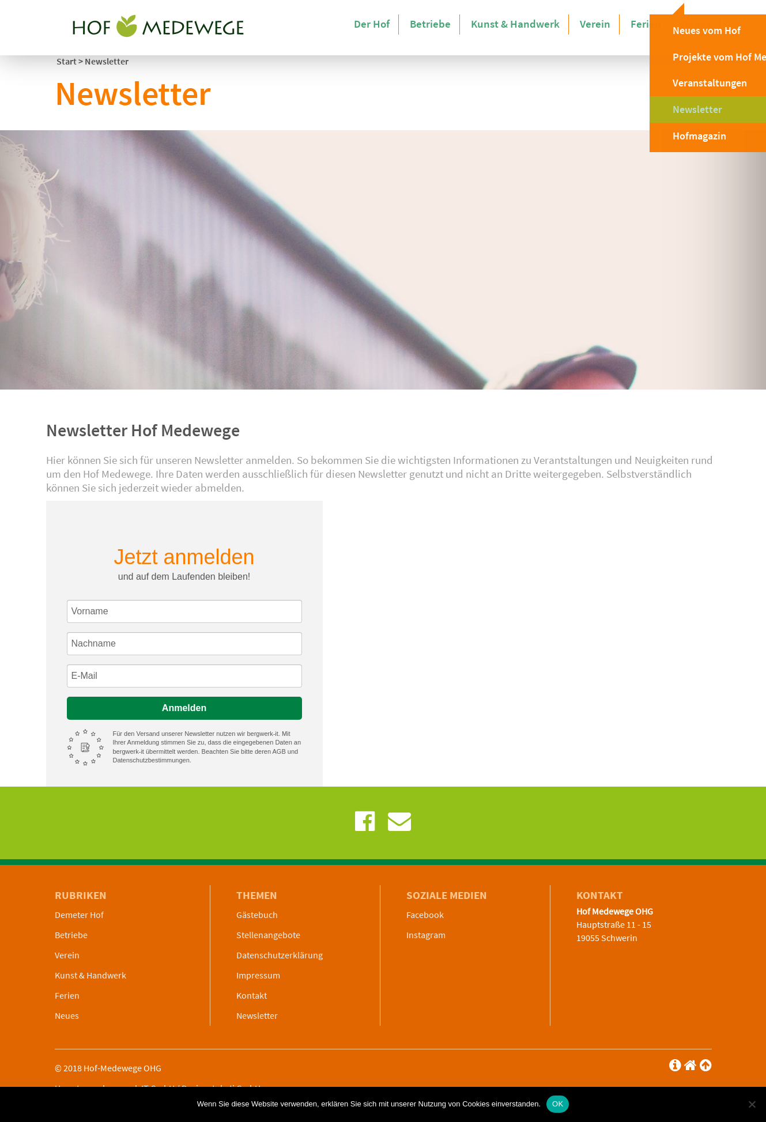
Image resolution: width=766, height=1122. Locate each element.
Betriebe (442, 23)
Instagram (426, 934)
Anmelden (184, 708)
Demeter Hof (79, 914)
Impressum (258, 975)
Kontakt (251, 995)
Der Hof (386, 23)
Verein (600, 23)
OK (557, 1104)
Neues (697, 23)
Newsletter (257, 1015)
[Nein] (751, 1104)
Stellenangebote (268, 934)
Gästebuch (257, 914)
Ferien (649, 23)
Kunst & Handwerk (523, 23)
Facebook (425, 914)
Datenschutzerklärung (279, 955)
